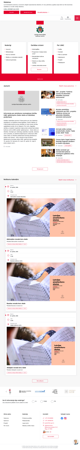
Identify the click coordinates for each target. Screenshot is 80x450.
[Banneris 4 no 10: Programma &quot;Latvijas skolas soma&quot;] (40, 391)
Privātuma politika (27, 418)
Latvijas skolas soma (61, 101)
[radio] (34, 401)
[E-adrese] (46, 432)
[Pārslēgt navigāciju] (77, 18)
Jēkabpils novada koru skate (16, 368)
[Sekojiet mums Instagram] (65, 418)
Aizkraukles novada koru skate (17, 239)
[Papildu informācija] (50, 431)
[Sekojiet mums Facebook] (62, 418)
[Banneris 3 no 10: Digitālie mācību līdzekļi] (25, 391)
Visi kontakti (51, 436)
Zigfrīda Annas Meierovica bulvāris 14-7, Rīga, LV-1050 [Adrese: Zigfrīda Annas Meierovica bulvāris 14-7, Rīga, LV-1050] (51, 427)
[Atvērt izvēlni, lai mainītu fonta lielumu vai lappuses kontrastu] (68, 18)
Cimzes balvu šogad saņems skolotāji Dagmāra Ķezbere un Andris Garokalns (65, 141)
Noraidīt (11, 12)
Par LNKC (60, 45)
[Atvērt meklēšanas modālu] (62, 18)
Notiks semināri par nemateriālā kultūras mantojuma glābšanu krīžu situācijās (65, 152)
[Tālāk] (74, 391)
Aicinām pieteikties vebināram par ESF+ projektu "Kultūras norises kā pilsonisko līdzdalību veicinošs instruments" (66, 113)
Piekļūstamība (26, 420)
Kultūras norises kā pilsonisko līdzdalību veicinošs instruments (65, 104)
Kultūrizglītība (68, 145)
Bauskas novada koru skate (16, 303)
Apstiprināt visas (28, 12)
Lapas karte (25, 423)
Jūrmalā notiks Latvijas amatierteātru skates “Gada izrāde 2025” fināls (65, 131)
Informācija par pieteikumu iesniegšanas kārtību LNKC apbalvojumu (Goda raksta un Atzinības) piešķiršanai (20, 115)
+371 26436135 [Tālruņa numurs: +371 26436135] (49, 420)
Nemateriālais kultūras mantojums (64, 162)
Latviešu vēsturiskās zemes (63, 160)
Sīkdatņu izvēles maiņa (28, 425)
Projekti (6, 423)
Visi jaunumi (40, 169)
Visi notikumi (40, 381)
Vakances (6, 418)
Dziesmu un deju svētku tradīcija (15, 244)
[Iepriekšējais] (6, 391)
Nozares (39, 69)
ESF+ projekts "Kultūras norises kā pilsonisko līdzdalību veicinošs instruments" (64, 94)
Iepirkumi (6, 420)
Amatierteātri (68, 135)
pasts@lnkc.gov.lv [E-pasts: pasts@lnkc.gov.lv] (49, 423)
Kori (25, 244)
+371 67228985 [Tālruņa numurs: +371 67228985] (49, 418)
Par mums (6, 425)
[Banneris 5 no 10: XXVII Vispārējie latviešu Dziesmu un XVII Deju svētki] (55, 391)
